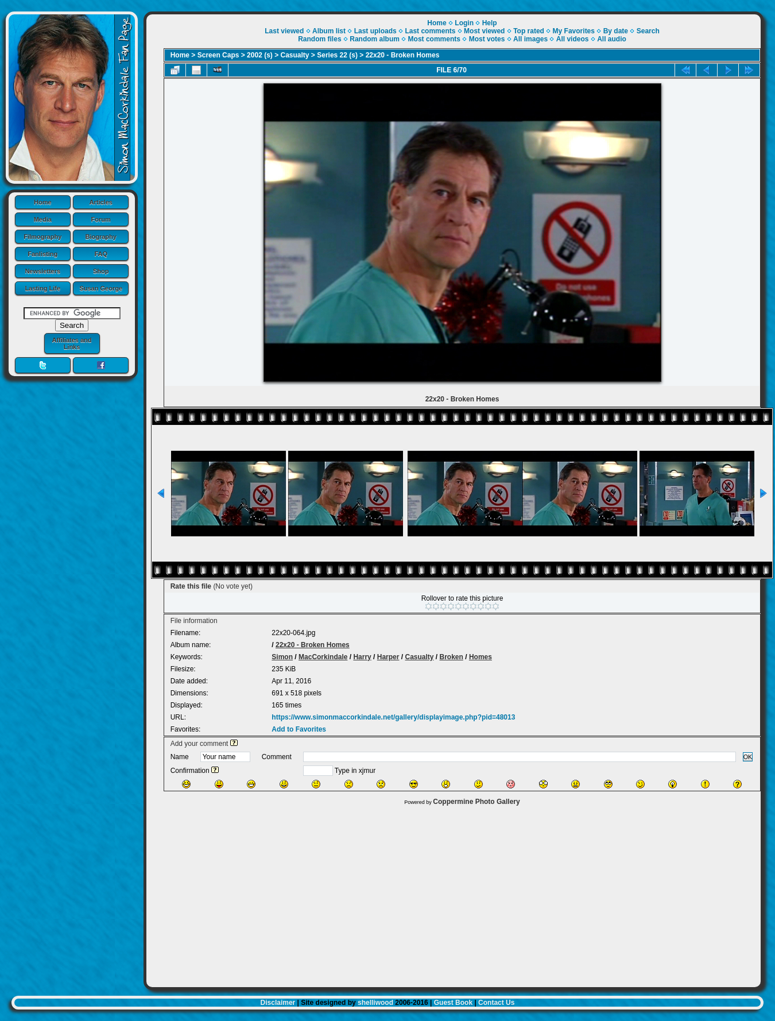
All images (530, 39)
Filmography (42, 236)
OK (748, 756)
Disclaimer (278, 1003)
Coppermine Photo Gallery (476, 802)
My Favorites (574, 31)
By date (615, 31)
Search (648, 31)
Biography (101, 236)
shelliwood (375, 1003)
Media (43, 219)
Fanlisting (42, 253)
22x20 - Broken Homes (403, 55)
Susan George (100, 288)
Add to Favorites (299, 729)
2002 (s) (260, 55)
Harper (388, 657)
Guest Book (453, 1003)
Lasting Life (42, 288)
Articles (101, 202)
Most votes (487, 39)
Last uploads (375, 31)
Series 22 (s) (337, 55)
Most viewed (484, 31)
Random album (375, 39)
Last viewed (284, 31)
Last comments (430, 31)
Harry (362, 657)
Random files (319, 39)
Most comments (434, 39)
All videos (572, 39)
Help (489, 23)
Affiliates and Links (71, 343)
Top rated (528, 31)
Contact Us (496, 1003)
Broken (451, 657)
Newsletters (42, 271)
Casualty (295, 55)
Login (464, 23)
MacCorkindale (323, 657)
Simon (282, 657)
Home (43, 202)
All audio (611, 39)
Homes (480, 657)
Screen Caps (218, 55)
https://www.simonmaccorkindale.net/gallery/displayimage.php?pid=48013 (393, 717)
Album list (329, 31)
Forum (101, 219)
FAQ (100, 253)
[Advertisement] (453, 893)
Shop (101, 271)
